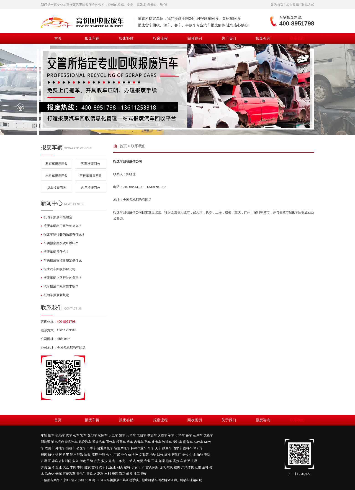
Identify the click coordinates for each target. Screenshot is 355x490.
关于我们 (228, 38)
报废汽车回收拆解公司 (58, 269)
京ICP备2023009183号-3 (81, 480)
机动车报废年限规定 (56, 217)
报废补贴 (126, 38)
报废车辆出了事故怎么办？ (61, 226)
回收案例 (194, 38)
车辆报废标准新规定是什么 (61, 260)
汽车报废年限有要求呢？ (60, 286)
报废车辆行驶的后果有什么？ (63, 234)
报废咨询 (263, 38)
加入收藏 (292, 4)
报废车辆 (92, 38)
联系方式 (307, 4)
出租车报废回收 (56, 176)
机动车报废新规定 (55, 295)
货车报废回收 (56, 188)
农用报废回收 (90, 188)
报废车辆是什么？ (55, 252)
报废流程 (160, 38)
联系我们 (297, 38)
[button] (173, 128)
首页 (58, 38)
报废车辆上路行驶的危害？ (61, 277)
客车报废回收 (90, 163)
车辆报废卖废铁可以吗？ (60, 243)
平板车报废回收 (91, 176)
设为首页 (277, 4)
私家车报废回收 (56, 163)
